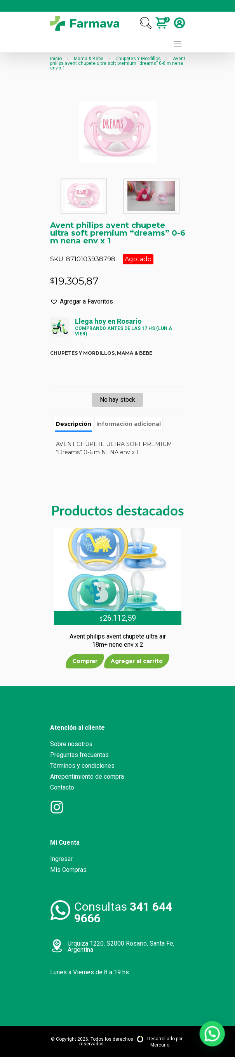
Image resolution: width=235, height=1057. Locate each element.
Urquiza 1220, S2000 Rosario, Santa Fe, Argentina (121, 946)
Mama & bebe (134, 353)
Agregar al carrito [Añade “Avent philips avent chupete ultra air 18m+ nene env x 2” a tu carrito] (137, 661)
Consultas (123, 912)
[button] (81, 301)
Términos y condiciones (82, 765)
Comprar (84, 661)
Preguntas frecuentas (79, 754)
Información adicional (128, 423)
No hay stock (117, 399)
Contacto (62, 787)
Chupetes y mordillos (82, 353)
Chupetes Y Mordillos (138, 58)
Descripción (73, 423)
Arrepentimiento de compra (87, 776)
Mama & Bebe (88, 58)
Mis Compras (68, 869)
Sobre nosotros (71, 744)
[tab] (73, 424)
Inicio (56, 58)
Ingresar (61, 859)
